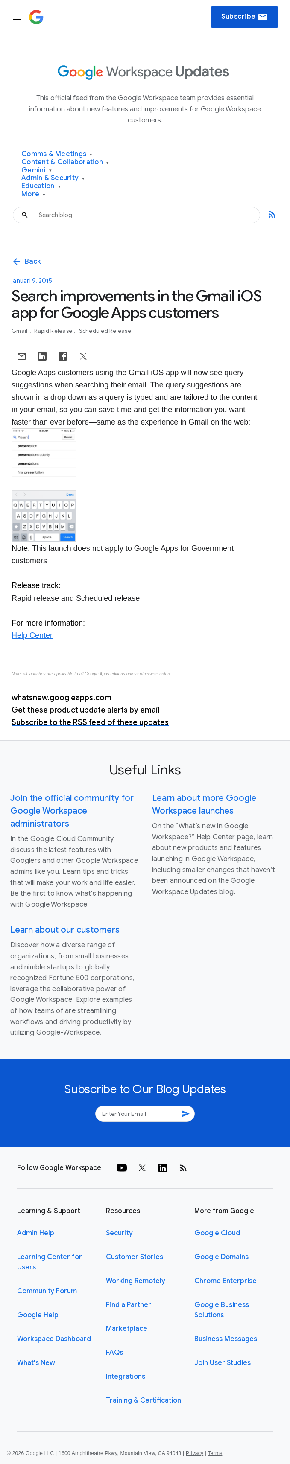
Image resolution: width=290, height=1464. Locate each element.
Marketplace (126, 1328)
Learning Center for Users (49, 1262)
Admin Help (35, 1233)
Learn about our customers (65, 930)
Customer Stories (134, 1257)
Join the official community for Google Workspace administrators (72, 811)
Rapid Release (54, 331)
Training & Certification (143, 1400)
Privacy (194, 1453)
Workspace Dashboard (54, 1339)
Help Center (32, 635)
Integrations (125, 1376)
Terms (215, 1453)
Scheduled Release (105, 331)
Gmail (20, 331)
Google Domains (221, 1257)
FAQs (114, 1352)
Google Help (38, 1315)
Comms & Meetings (57, 154)
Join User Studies (222, 1363)
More (33, 194)
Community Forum (47, 1291)
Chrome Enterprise (225, 1281)
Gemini (36, 170)
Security (119, 1233)
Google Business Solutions (221, 1310)
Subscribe (244, 17)
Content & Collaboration (65, 162)
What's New (36, 1363)
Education (41, 186)
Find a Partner (128, 1305)
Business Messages (225, 1339)
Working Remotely (135, 1281)
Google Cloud (217, 1233)
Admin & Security (53, 178)
